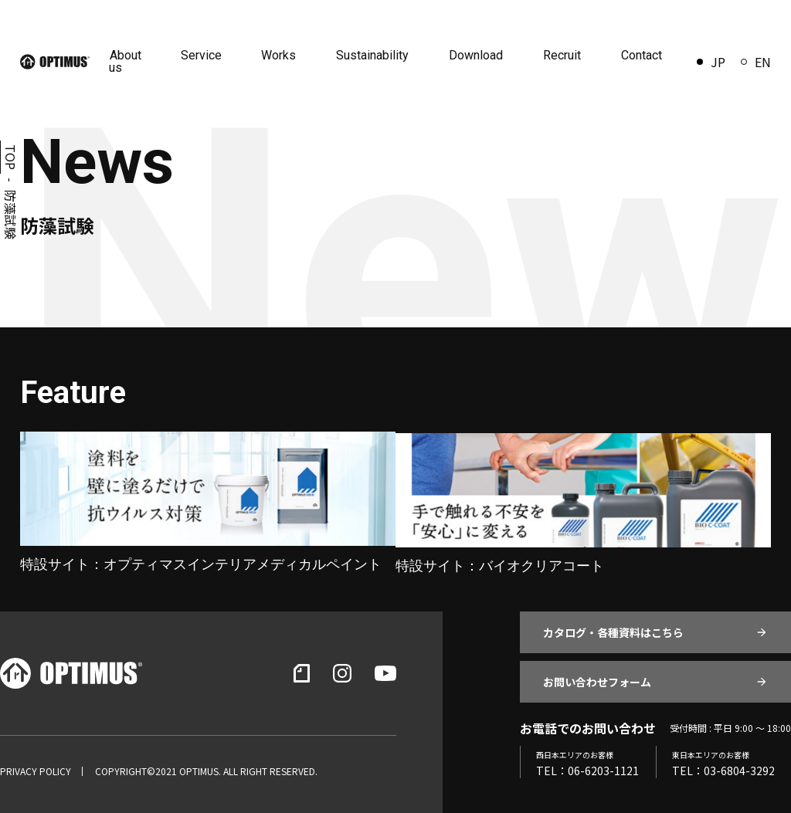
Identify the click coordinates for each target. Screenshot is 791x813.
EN (756, 62)
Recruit (563, 55)
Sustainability (377, 55)
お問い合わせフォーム (597, 680)
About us (133, 61)
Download (479, 55)
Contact (641, 55)
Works (284, 55)
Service (208, 55)
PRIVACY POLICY (35, 769)
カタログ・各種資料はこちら (613, 631)
